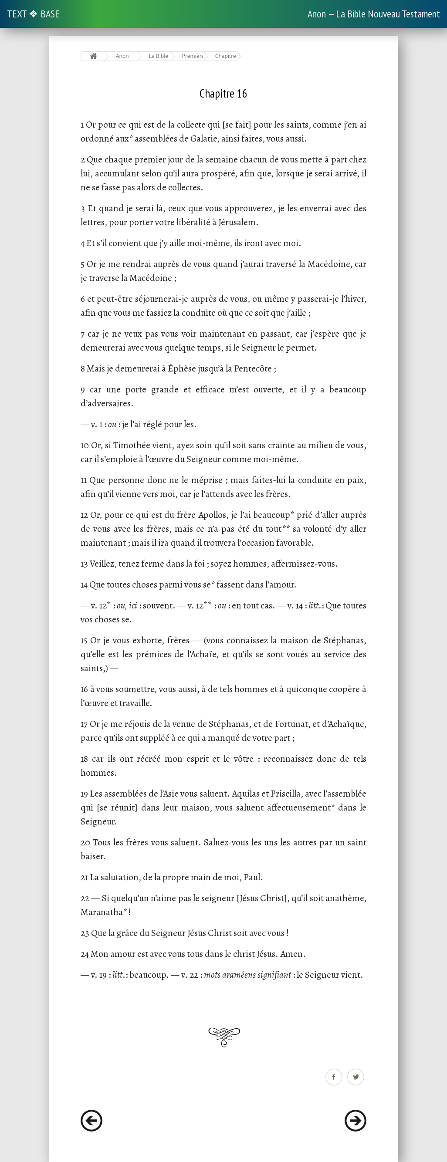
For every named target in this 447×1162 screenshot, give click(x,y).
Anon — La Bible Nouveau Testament (374, 13)
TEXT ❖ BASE (33, 13)
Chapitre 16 (226, 56)
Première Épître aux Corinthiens (192, 56)
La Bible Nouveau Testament (159, 56)
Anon (122, 56)
